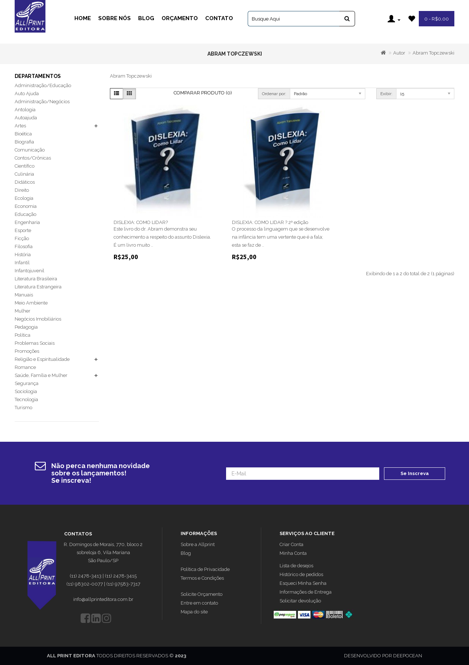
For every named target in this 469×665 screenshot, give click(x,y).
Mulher (22, 311)
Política (22, 335)
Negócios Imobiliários (38, 319)
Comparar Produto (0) (203, 93)
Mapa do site (194, 611)
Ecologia (24, 198)
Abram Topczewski (433, 53)
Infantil (22, 262)
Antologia (25, 109)
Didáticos (25, 182)
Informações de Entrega (306, 592)
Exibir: (386, 93)
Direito (22, 190)
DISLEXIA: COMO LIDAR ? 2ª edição (270, 222)
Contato (219, 18)
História (23, 254)
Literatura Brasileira (36, 278)
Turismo (23, 407)
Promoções (27, 351)
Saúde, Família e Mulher (41, 375)
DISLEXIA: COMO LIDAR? (141, 222)
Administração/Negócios (42, 101)
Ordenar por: (274, 93)
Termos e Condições (202, 578)
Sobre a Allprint (198, 544)
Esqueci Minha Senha (303, 583)
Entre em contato (199, 603)
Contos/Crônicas (33, 158)
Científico (24, 166)
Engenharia (27, 222)
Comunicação (30, 150)
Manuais (24, 295)
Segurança (26, 383)
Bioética (23, 134)
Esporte (23, 230)
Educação (25, 214)
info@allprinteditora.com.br (103, 599)
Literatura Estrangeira (38, 286)
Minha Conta (293, 553)
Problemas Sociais (35, 343)
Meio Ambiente (31, 303)
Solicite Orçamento (201, 594)
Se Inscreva (414, 473)
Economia (26, 206)
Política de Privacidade (205, 569)
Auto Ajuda (27, 93)
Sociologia (26, 391)
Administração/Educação (43, 85)
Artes (20, 125)
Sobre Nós (114, 18)
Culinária (24, 174)
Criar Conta (291, 544)
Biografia (24, 142)
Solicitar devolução (300, 601)
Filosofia (24, 246)
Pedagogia (26, 327)
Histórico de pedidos (301, 574)
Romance (25, 367)
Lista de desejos (296, 565)
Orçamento (180, 18)
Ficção (22, 238)
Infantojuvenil (29, 270)
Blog (146, 18)
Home (82, 18)
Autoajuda (26, 117)
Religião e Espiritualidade (42, 359)
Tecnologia (26, 399)
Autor (399, 53)
